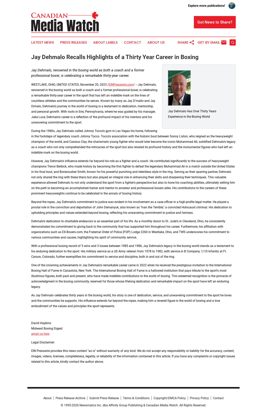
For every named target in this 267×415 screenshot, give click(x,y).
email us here (40, 334)
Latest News (42, 42)
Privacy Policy (199, 398)
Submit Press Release (104, 398)
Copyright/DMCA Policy (170, 398)
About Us (156, 42)
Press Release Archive (70, 398)
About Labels (105, 42)
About (47, 398)
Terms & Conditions (136, 398)
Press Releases (73, 42)
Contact (132, 42)
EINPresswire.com (121, 84)
